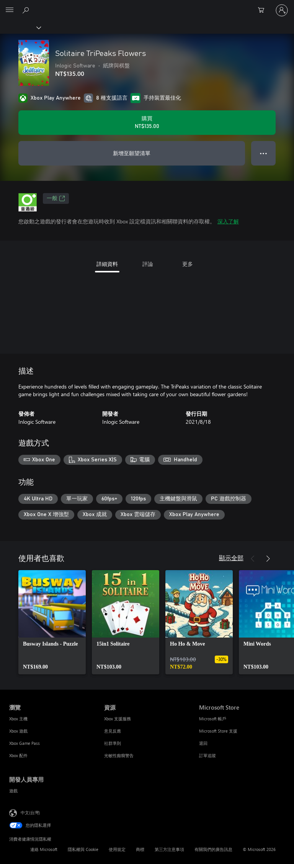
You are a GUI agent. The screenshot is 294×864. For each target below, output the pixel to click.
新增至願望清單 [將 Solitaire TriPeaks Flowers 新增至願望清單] (131, 153)
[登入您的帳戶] (282, 10)
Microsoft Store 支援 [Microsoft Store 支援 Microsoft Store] (218, 730)
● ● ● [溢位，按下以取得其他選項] (263, 153)
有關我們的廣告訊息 (213, 849)
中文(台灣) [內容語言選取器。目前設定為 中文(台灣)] (30, 812)
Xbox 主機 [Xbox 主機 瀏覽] (18, 718)
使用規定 (117, 849)
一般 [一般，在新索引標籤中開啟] (56, 198)
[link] (52, 622)
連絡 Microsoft (43, 849)
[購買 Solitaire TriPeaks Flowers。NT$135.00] (147, 122)
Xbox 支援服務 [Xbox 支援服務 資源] (117, 718)
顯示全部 (231, 558)
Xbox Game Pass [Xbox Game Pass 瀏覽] (24, 743)
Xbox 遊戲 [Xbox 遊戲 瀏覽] (18, 730)
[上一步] (252, 558)
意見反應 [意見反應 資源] (112, 730)
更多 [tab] (187, 263)
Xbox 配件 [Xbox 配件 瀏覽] (18, 755)
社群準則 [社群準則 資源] (112, 743)
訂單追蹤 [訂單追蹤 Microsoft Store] (207, 755)
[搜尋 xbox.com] (26, 10)
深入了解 (228, 221)
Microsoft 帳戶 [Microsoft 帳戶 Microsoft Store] (212, 718)
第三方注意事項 (169, 849)
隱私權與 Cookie (83, 849)
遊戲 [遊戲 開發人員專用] (13, 790)
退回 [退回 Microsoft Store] (203, 743)
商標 (140, 849)
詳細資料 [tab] (107, 263)
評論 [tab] (147, 263)
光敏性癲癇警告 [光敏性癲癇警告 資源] (119, 755)
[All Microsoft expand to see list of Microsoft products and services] (9, 10)
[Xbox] (20, 27)
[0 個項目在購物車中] (263, 10)
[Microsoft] (146, 5)
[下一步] (268, 558)
